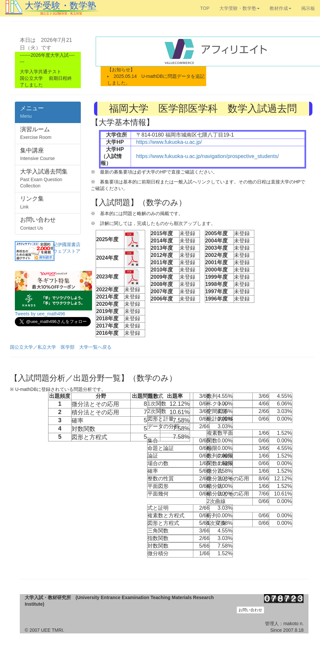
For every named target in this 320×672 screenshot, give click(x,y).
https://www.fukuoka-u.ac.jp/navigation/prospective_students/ (207, 156)
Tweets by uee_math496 (40, 313)
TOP (204, 8)
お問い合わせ (250, 610)
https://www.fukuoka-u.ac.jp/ (169, 142)
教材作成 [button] (280, 8)
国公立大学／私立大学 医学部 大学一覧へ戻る (61, 347)
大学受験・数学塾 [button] (239, 8)
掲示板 (308, 8)
